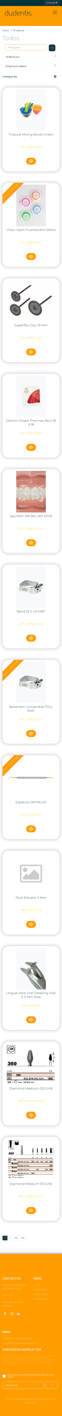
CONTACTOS (41, 1298)
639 (22, 1238)
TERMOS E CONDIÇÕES (17, 1338)
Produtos (18, 30)
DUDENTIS (40, 1289)
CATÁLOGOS (41, 1294)
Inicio (5, 30)
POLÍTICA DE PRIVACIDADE (19, 1343)
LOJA (37, 1284)
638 (16, 1238)
